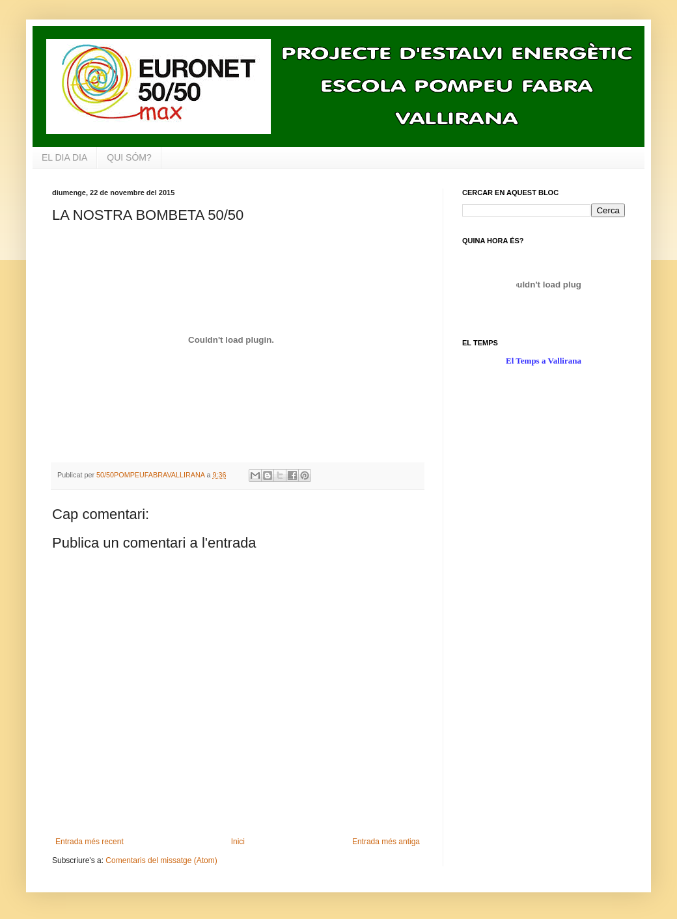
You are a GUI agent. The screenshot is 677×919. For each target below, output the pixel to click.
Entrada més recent (89, 841)
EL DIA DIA (64, 157)
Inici (238, 841)
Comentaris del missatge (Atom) (161, 860)
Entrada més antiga (386, 841)
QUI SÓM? (129, 157)
